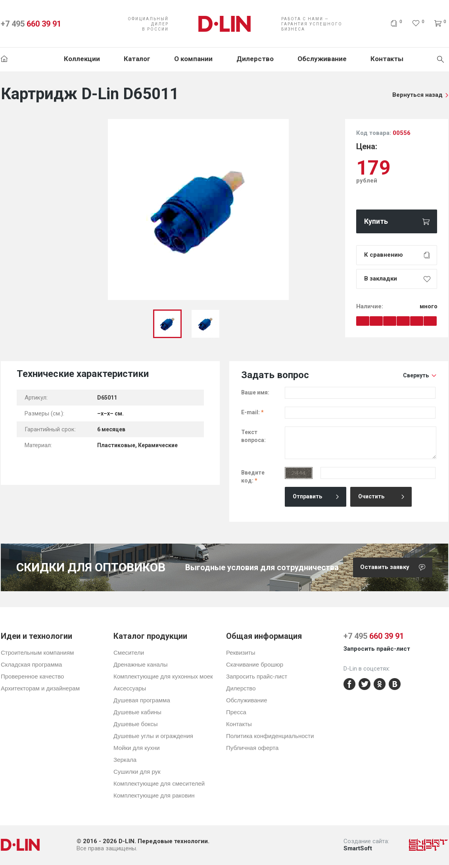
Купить (376, 221)
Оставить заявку (396, 567)
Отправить (307, 496)
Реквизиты (240, 652)
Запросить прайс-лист (256, 676)
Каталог (137, 59)
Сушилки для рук (137, 771)
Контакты (386, 59)
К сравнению (383, 254)
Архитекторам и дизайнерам (40, 688)
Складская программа (31, 664)
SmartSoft (357, 848)
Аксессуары (129, 688)
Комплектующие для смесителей (159, 783)
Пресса (236, 712)
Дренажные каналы (140, 664)
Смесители (128, 652)
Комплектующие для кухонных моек (163, 676)
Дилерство (255, 59)
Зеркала (124, 759)
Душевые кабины (137, 712)
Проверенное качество (32, 676)
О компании (193, 59)
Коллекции (82, 59)
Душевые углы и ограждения (153, 735)
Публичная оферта (252, 747)
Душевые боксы (135, 724)
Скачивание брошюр (254, 664)
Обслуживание (322, 59)
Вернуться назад (417, 94)
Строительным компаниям (37, 652)
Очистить (371, 496)
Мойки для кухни (136, 747)
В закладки (380, 278)
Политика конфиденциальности (270, 735)
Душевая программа (141, 700)
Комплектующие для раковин (154, 795)
